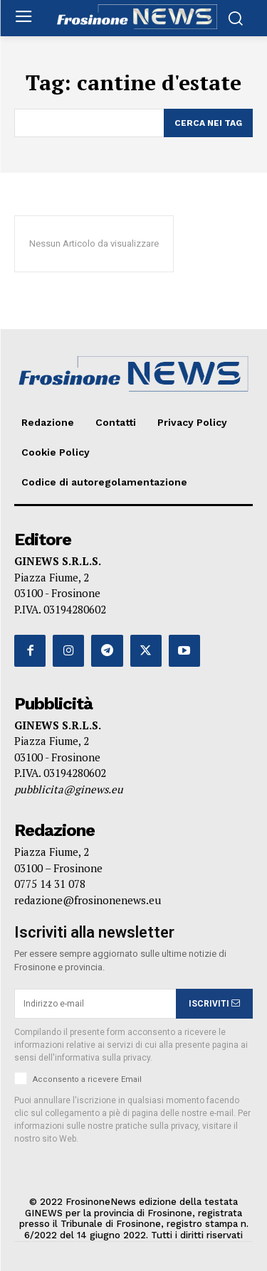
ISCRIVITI (214, 1004)
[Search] (208, 123)
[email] (95, 1004)
